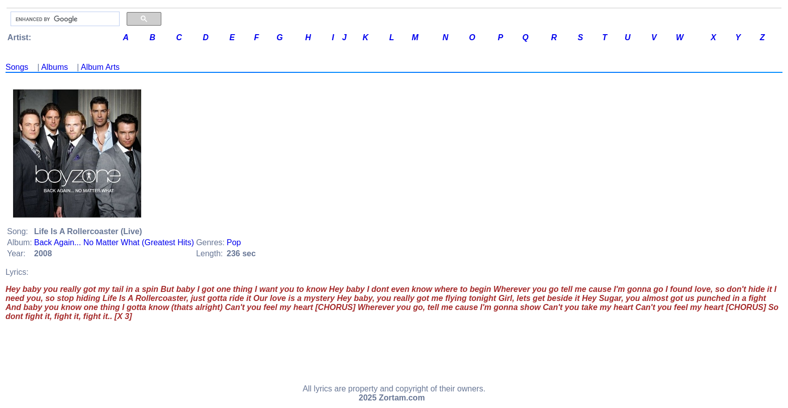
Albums (54, 67)
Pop (234, 242)
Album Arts (100, 67)
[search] (64, 19)
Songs (17, 67)
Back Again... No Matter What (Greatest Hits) (114, 242)
